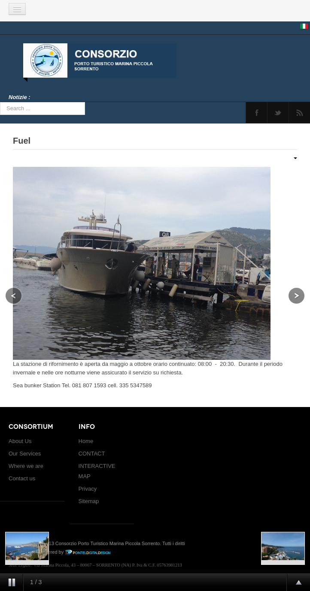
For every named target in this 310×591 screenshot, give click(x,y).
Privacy (88, 488)
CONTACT (92, 453)
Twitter (278, 112)
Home (86, 441)
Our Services (25, 453)
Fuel (21, 140)
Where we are (26, 466)
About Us (20, 441)
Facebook (256, 112)
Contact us (22, 478)
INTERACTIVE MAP (97, 471)
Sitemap (89, 501)
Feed (299, 112)
